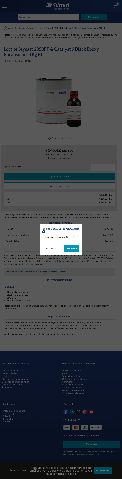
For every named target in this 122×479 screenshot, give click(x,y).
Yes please (72, 247)
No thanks (50, 247)
